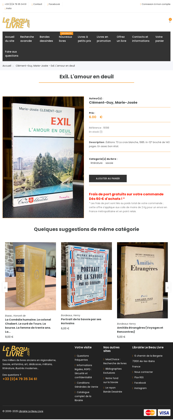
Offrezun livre (121, 39)
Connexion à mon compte (156, 4)
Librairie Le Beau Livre (31, 412)
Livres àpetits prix (84, 39)
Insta (8, 8)
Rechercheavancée (27, 39)
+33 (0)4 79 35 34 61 (15, 4)
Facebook (54, 4)
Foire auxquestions (11, 54)
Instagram (139, 389)
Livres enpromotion (104, 39)
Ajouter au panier (108, 178)
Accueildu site (9, 39)
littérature (97, 163)
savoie (110, 163)
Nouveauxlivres (66, 37)
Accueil (8, 66)
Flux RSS (138, 378)
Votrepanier (159, 39)
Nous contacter (142, 372)
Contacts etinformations (141, 39)
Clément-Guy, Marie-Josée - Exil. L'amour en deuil (45, 66)
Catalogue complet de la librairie (83, 397)
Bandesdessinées (46, 39)
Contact (37, 4)
